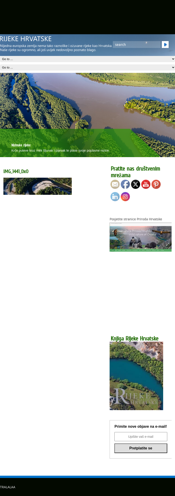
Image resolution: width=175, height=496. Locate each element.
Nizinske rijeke (21, 145)
